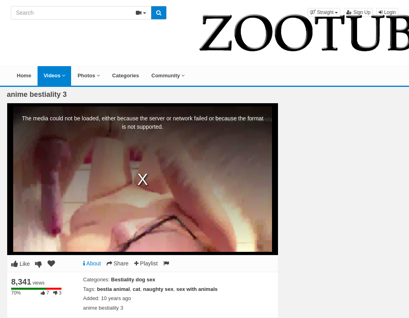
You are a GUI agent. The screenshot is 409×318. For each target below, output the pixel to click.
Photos (88, 76)
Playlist (146, 263)
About (92, 263)
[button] (324, 12)
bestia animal (113, 289)
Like (20, 264)
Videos (54, 76)
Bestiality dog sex (133, 280)
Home (24, 76)
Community (168, 76)
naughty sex (158, 289)
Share (118, 263)
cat (136, 289)
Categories (125, 76)
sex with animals (196, 289)
